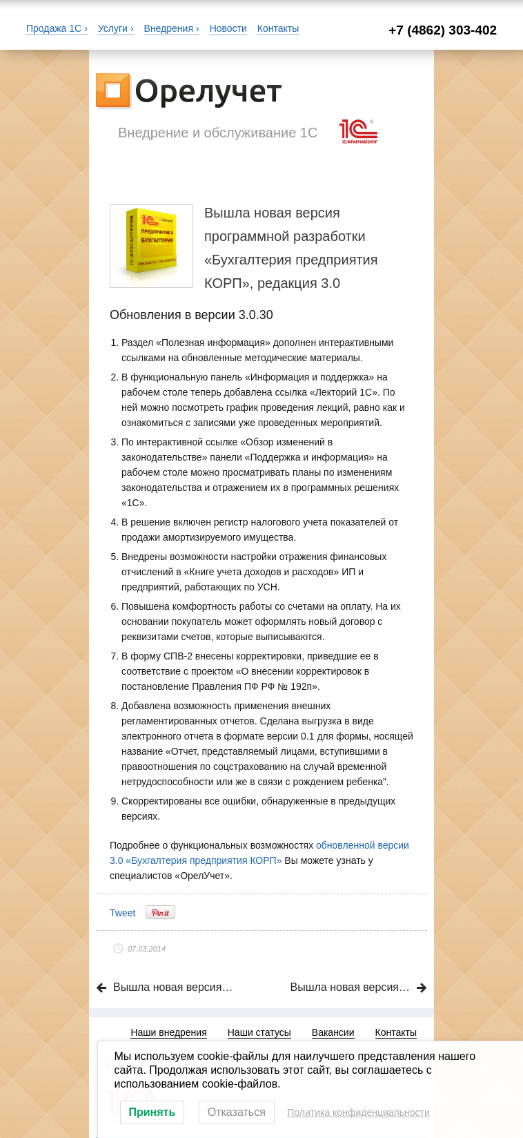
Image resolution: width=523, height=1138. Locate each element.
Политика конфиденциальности (358, 1112)
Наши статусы (259, 1032)
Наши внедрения (168, 1032)
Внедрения (168, 28)
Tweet (122, 912)
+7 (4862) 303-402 (442, 30)
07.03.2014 (147, 949)
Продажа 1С (53, 28)
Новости (228, 28)
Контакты (278, 28)
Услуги (113, 28)
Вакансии (333, 1032)
